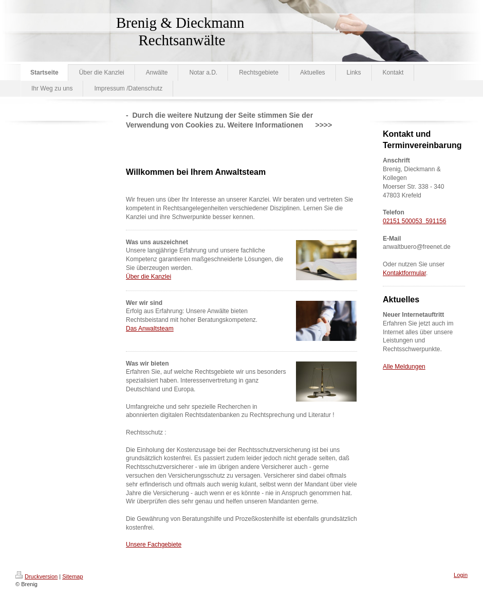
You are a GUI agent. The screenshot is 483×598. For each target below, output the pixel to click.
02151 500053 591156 (414, 221)
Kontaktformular (404, 273)
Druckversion (36, 576)
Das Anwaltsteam (150, 328)
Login (461, 575)
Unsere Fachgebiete (153, 544)
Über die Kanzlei (148, 276)
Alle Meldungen (404, 366)
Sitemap (72, 576)
